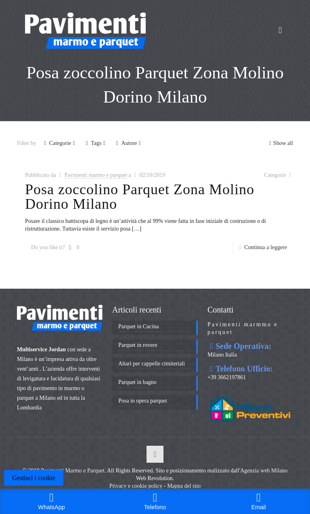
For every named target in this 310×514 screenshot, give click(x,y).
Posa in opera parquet (142, 401)
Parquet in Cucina (138, 326)
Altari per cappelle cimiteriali (151, 364)
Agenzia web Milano (263, 471)
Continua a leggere (265, 247)
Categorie (59, 143)
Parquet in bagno (137, 382)
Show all (280, 143)
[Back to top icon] (155, 454)
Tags (95, 143)
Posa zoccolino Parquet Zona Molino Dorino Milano (139, 196)
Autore (129, 143)
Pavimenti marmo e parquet (96, 175)
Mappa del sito (184, 486)
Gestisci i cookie (33, 477)
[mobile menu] (280, 30)
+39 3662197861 (226, 377)
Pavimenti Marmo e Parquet (72, 471)
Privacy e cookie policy (136, 486)
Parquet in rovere (137, 345)
